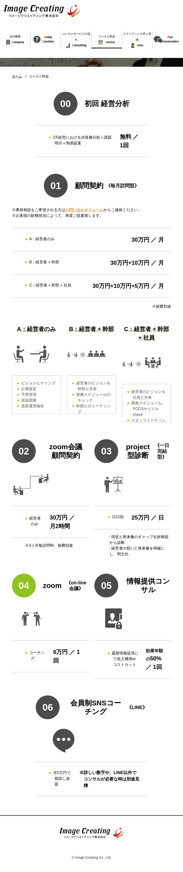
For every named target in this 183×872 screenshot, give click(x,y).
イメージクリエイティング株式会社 (42, 11)
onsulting (76, 40)
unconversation (170, 39)
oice (137, 40)
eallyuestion (48, 39)
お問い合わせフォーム (84, 210)
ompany (15, 40)
